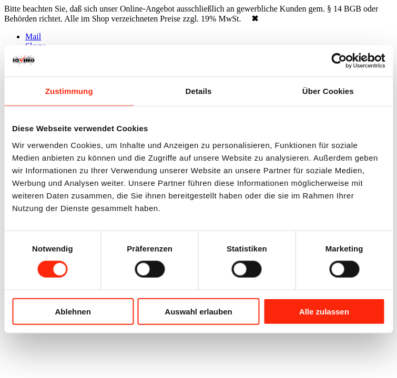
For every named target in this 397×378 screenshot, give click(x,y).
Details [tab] (199, 91)
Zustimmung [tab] (69, 91)
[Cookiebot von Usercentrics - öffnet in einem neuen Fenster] (339, 61)
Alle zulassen (324, 311)
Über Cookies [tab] (328, 91)
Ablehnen (73, 311)
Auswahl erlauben (198, 311)
